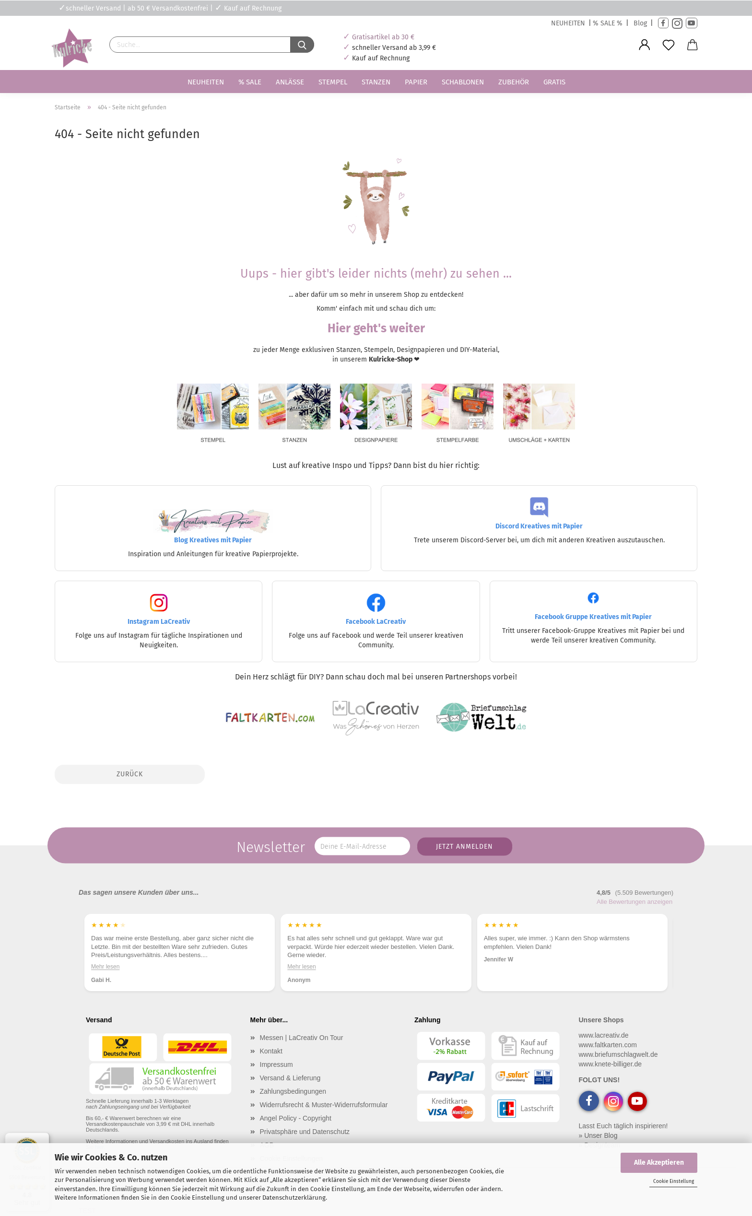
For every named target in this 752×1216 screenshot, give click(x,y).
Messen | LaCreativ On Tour (301, 1037)
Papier (416, 82)
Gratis (554, 82)
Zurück (130, 774)
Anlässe (290, 82)
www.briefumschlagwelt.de (618, 1054)
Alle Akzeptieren (659, 1162)
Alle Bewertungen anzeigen (634, 901)
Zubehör (513, 82)
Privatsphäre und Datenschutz (305, 1131)
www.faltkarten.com (608, 1045)
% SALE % (608, 23)
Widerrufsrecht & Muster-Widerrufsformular (324, 1105)
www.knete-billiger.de (610, 1064)
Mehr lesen (105, 966)
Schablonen (463, 82)
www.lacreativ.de (604, 1035)
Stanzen (376, 82)
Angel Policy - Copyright (295, 1118)
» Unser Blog (598, 1135)
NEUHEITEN (568, 23)
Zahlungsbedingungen (293, 1091)
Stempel (332, 82)
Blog (640, 23)
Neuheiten (206, 82)
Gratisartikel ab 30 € (383, 37)
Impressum (276, 1064)
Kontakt (271, 1051)
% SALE (249, 82)
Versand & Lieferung (290, 1078)
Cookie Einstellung (673, 1181)
